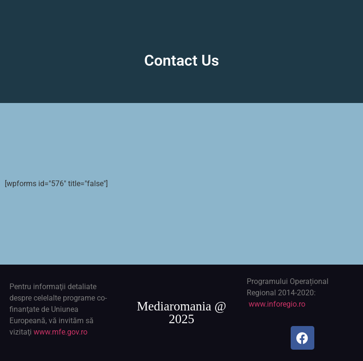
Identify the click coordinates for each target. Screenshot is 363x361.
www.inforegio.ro (277, 304)
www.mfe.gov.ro (60, 331)
